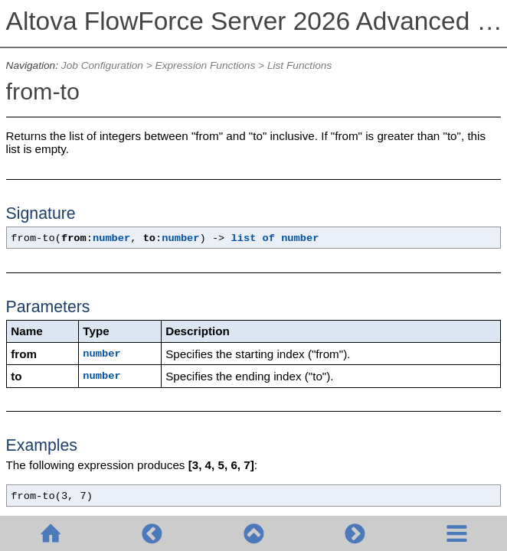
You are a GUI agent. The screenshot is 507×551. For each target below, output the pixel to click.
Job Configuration (102, 65)
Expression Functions (205, 65)
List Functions (299, 65)
